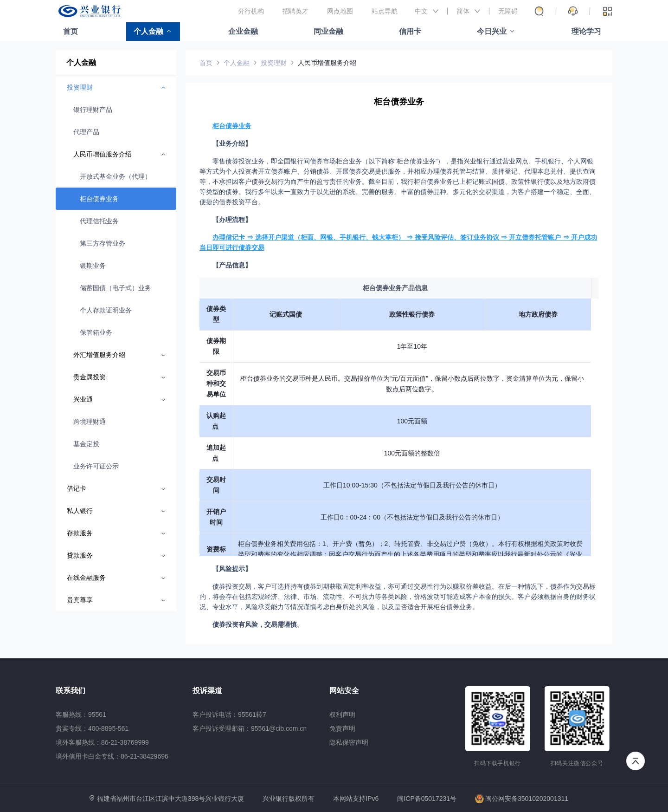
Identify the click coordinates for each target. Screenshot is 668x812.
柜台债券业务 (99, 198)
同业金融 (328, 31)
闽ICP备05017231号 (426, 798)
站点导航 (385, 11)
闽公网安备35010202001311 (521, 798)
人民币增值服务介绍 (327, 62)
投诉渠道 (207, 691)
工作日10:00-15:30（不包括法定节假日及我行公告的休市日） (412, 485)
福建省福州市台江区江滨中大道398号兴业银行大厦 (170, 798)
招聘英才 (295, 11)
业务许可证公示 (96, 466)
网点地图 (340, 11)
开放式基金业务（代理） (115, 176)
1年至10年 (412, 346)
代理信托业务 (99, 221)
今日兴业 (492, 31)
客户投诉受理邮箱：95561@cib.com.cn (250, 728)
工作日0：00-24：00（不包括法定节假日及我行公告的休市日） (412, 517)
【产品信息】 (231, 265)
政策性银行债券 (412, 314)
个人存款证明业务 (106, 310)
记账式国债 (286, 314)
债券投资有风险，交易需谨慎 (254, 624)
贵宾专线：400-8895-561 (92, 728)
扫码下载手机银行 (497, 763)
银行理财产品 (92, 109)
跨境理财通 (89, 421)
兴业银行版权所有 (289, 798)
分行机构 (251, 11)
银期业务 (93, 265)
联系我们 (70, 691)
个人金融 (148, 31)
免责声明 (342, 728)
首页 (70, 31)
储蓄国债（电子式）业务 (115, 288)
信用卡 (410, 31)
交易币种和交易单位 (216, 383)
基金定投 (86, 444)
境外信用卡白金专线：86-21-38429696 (112, 756)
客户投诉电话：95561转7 (229, 714)
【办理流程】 (231, 219)
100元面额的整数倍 (412, 453)
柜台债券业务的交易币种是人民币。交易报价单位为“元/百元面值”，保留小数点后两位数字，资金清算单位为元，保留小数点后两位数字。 (412, 384)
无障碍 (508, 11)
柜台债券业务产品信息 (395, 288)
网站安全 (344, 691)
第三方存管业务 (102, 243)
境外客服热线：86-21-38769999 (102, 742)
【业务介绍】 (231, 143)
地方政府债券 (538, 314)
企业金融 (243, 31)
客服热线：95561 (81, 714)
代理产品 (86, 132)
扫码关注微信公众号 (577, 763)
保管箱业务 (96, 332)
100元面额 (412, 421)
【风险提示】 (231, 568)
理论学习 (586, 31)
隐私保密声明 (348, 742)
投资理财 (274, 62)
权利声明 (342, 714)
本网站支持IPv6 (356, 798)
